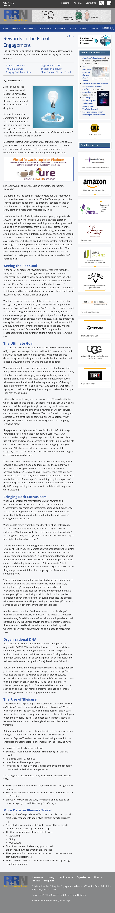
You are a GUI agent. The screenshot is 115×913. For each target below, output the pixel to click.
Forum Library (30, 28)
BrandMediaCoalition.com (93, 58)
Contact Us (91, 3)
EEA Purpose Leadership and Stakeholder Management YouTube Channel (90, 103)
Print (71, 36)
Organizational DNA (51, 65)
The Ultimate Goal (15, 68)
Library (51, 877)
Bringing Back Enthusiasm (19, 72)
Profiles (83, 28)
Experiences (60, 28)
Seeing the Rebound (16, 65)
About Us (78, 3)
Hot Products (45, 28)
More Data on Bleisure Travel (56, 72)
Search (105, 27)
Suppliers (94, 28)
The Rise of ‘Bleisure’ (51, 68)
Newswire (16, 28)
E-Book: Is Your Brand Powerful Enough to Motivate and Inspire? (95, 86)
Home (5, 28)
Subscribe (66, 3)
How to (73, 28)
